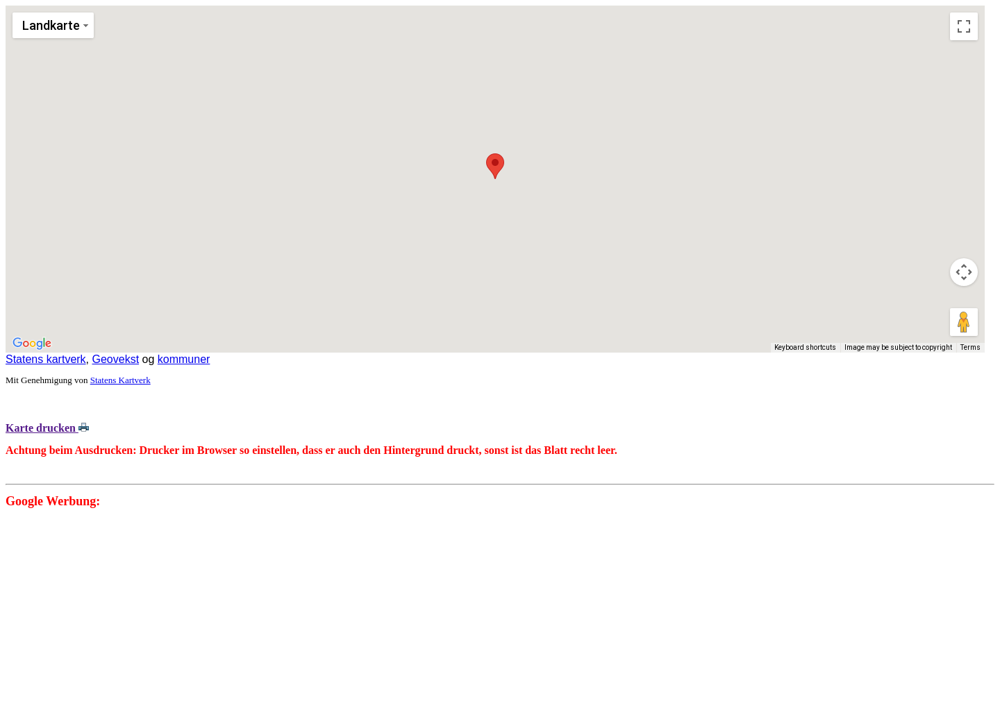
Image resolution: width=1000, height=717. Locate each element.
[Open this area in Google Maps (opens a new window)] (32, 344)
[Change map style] (53, 25)
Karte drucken (47, 428)
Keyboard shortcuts (805, 347)
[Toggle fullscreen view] (964, 26)
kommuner (184, 359)
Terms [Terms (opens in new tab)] (970, 347)
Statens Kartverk (120, 380)
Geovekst (116, 359)
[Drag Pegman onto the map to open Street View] (964, 322)
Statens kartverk (46, 359)
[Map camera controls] (964, 272)
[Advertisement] (422, 614)
